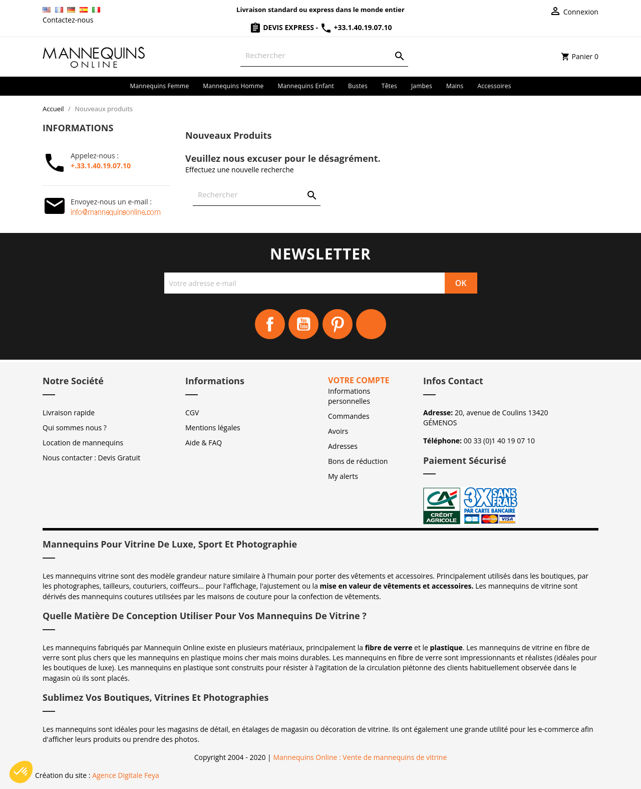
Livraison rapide (69, 412)
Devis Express (282, 27)
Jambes (421, 86)
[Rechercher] (324, 55)
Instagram (371, 324)
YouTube (303, 324)
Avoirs (338, 431)
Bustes (358, 86)
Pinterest (338, 324)
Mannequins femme (159, 86)
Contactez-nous (68, 20)
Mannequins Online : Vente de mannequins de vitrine (360, 757)
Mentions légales (212, 427)
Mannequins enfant (305, 86)
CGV (192, 412)
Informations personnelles (349, 396)
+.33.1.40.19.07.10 (101, 165)
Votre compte (358, 380)
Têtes (389, 86)
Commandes (349, 416)
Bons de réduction (358, 461)
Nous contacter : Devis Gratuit (91, 457)
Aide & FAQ (203, 442)
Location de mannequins (83, 442)
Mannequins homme (233, 86)
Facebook (270, 324)
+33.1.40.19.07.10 (356, 27)
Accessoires (494, 86)
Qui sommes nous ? (75, 427)
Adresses (343, 446)
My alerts (343, 476)
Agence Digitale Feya (125, 775)
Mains (455, 86)
